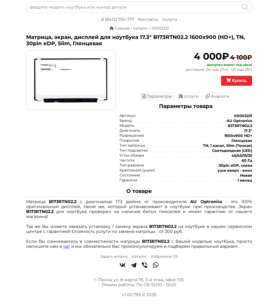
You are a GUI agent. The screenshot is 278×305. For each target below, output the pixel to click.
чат (66, 246)
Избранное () (164, 256)
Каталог (139, 256)
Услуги (169, 19)
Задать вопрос (114, 256)
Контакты (148, 19)
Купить (236, 80)
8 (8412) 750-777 (117, 19)
